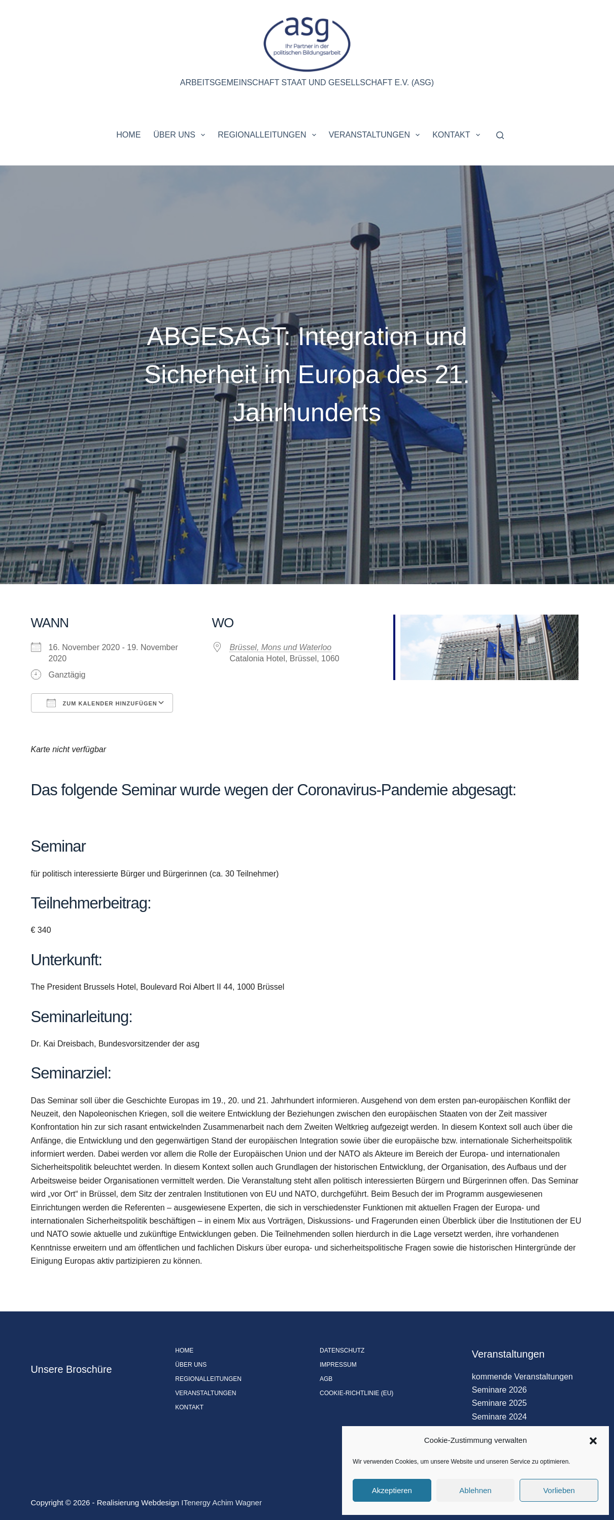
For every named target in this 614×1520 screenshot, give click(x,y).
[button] (593, 1441)
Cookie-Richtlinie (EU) (356, 1393)
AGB (326, 1378)
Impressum (338, 1364)
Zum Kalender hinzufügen (102, 702)
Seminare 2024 (499, 1416)
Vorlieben (559, 1490)
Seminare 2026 (499, 1390)
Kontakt (458, 135)
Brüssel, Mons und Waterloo (281, 647)
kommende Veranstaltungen (522, 1376)
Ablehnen (475, 1490)
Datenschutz (342, 1350)
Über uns (181, 135)
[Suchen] (500, 135)
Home (128, 134)
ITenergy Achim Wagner (221, 1502)
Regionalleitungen (269, 135)
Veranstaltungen (376, 135)
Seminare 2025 (499, 1403)
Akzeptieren (392, 1490)
